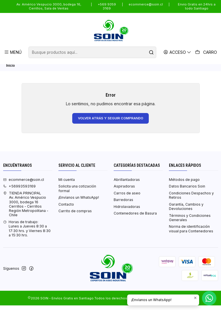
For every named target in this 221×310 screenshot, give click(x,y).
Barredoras (123, 204)
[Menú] (13, 52)
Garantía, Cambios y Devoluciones (186, 210)
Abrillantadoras (127, 184)
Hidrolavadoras (127, 211)
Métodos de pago (184, 184)
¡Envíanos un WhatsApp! (78, 202)
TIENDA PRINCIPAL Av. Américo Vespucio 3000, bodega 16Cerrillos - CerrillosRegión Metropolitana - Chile (25, 209)
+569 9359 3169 (107, 6)
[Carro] (206, 52)
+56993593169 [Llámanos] (19, 191)
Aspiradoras (124, 191)
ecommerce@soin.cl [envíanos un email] (23, 184)
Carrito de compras (75, 215)
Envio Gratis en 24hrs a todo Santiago (197, 6)
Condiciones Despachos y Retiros (191, 200)
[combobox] (92, 52)
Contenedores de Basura (135, 218)
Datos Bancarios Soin (187, 191)
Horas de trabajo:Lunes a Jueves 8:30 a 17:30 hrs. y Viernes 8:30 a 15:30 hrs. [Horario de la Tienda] (27, 233)
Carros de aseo (127, 198)
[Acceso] (178, 52)
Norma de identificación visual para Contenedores (191, 233)
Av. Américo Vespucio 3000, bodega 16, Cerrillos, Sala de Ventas (48, 6)
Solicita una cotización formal (77, 193)
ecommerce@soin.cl (146, 4)
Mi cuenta (66, 184)
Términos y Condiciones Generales (190, 222)
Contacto (66, 208)
